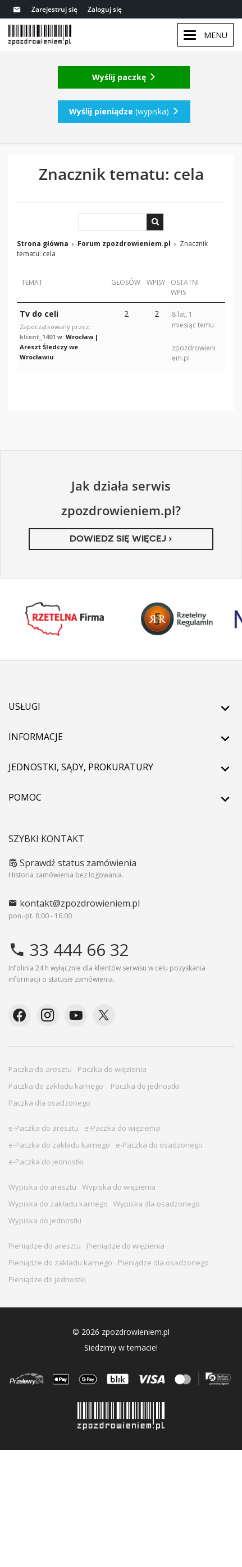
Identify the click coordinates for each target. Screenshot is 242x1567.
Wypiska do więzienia (119, 1187)
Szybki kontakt (46, 839)
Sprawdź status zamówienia (72, 863)
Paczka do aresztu (40, 1069)
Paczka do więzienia (112, 1069)
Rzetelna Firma (64, 619)
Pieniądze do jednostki (47, 1279)
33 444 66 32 (68, 949)
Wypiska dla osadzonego (156, 1204)
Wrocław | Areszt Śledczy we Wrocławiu (59, 346)
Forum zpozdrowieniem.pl (124, 243)
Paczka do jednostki (146, 1086)
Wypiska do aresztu (42, 1187)
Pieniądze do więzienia (125, 1246)
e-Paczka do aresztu (43, 1128)
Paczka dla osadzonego (49, 1103)
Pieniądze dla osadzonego (163, 1263)
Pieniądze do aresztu (44, 1246)
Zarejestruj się (54, 9)
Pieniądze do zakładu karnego (60, 1263)
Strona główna (43, 243)
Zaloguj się (105, 9)
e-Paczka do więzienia (122, 1128)
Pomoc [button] (121, 797)
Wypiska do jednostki (44, 1220)
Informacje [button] (121, 736)
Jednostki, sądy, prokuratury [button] (121, 767)
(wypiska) (124, 111)
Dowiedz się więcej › (121, 538)
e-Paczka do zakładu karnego (59, 1145)
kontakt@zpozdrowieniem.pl (74, 903)
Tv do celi (39, 313)
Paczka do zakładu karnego (56, 1086)
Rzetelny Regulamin (177, 619)
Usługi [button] (121, 706)
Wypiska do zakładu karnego (58, 1204)
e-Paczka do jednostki (46, 1162)
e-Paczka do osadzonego (159, 1145)
